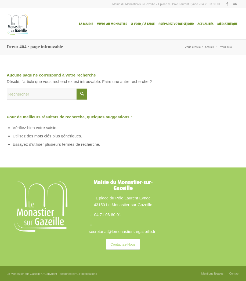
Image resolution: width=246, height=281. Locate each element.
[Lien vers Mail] (235, 4)
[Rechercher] (47, 94)
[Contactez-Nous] (123, 244)
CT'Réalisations (86, 273)
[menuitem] (86, 23)
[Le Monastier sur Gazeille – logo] (17, 23)
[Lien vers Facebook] (227, 4)
